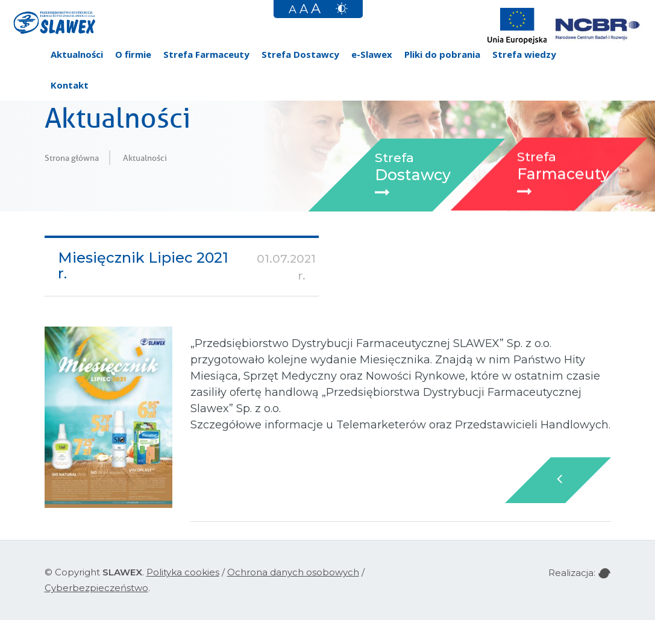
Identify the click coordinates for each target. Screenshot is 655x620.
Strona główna (72, 157)
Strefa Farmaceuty (206, 54)
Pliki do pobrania (442, 54)
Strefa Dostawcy (300, 54)
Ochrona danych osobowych (293, 572)
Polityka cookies (182, 572)
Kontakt (70, 85)
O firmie (133, 54)
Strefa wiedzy (524, 54)
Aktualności (77, 54)
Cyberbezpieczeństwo (96, 587)
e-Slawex (371, 54)
